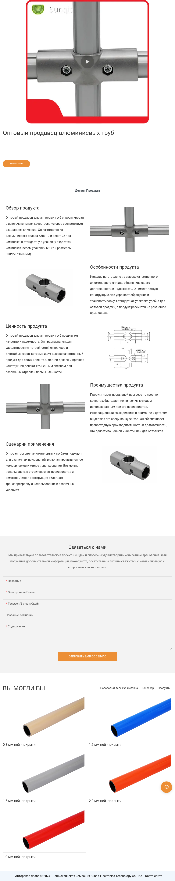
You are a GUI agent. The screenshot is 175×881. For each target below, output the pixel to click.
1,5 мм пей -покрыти (19, 801)
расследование (16, 164)
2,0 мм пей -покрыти (105, 801)
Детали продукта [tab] (87, 190)
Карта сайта (153, 876)
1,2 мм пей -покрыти (105, 745)
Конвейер (148, 688)
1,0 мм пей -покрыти (19, 857)
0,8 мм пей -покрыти (19, 745)
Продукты (164, 688)
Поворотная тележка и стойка (119, 688)
